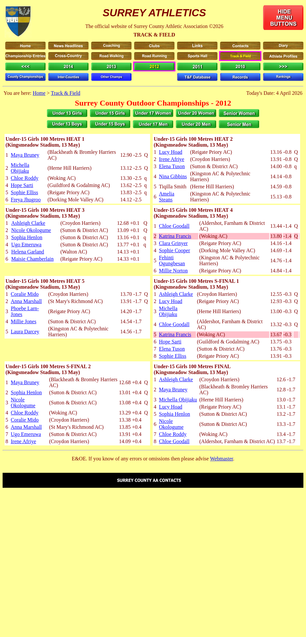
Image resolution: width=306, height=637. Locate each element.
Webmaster (221, 458)
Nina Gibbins (173, 176)
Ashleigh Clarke (28, 223)
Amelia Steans (166, 196)
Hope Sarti (22, 185)
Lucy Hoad (170, 152)
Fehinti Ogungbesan (172, 260)
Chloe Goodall (174, 226)
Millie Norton (173, 270)
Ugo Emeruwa (26, 244)
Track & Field (65, 93)
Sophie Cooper (174, 250)
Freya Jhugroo (26, 199)
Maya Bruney (25, 155)
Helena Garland (27, 251)
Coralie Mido (25, 294)
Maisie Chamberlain (32, 259)
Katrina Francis (175, 236)
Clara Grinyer (173, 243)
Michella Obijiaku (20, 168)
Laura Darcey (25, 331)
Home (39, 93)
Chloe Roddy (24, 178)
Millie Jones (23, 321)
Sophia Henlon (27, 237)
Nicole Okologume (31, 230)
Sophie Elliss (24, 192)
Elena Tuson (172, 166)
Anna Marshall (26, 301)
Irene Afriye (171, 159)
